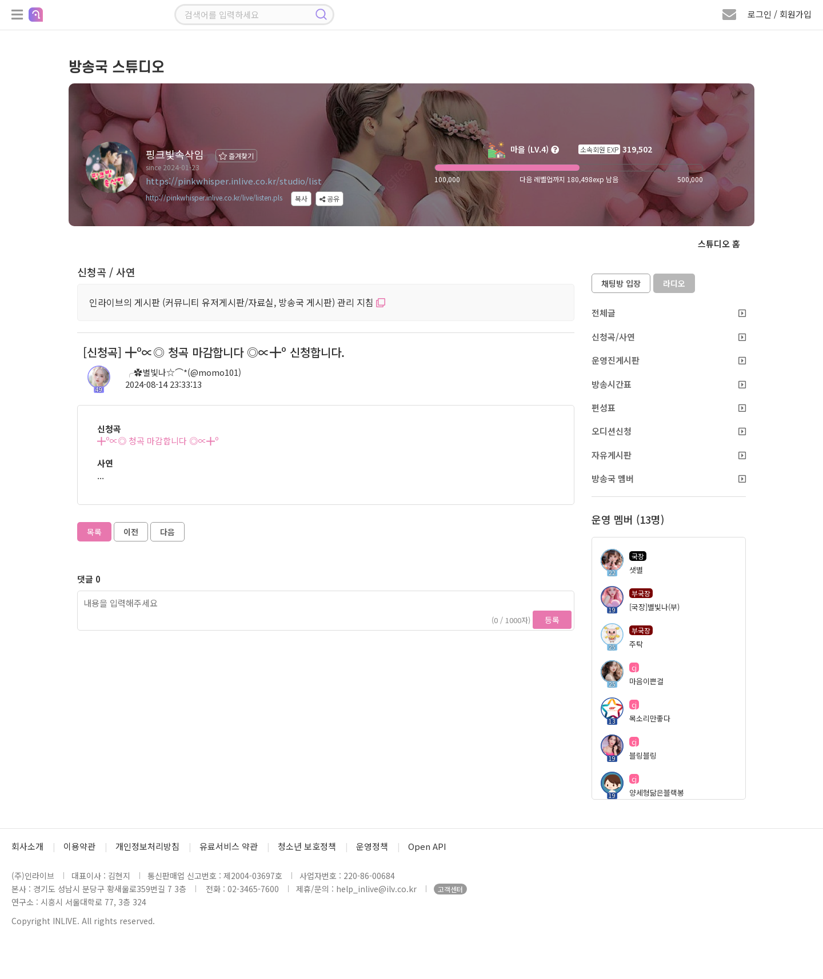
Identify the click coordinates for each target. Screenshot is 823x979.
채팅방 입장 (621, 283)
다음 (167, 531)
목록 (94, 531)
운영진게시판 (669, 360)
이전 (130, 531)
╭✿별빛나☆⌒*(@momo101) (183, 372)
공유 (329, 198)
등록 (552, 619)
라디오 (674, 283)
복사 (301, 198)
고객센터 (450, 889)
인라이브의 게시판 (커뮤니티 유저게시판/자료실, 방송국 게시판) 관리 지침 (237, 302)
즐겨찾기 (236, 156)
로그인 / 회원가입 (780, 14)
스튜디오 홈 (719, 244)
